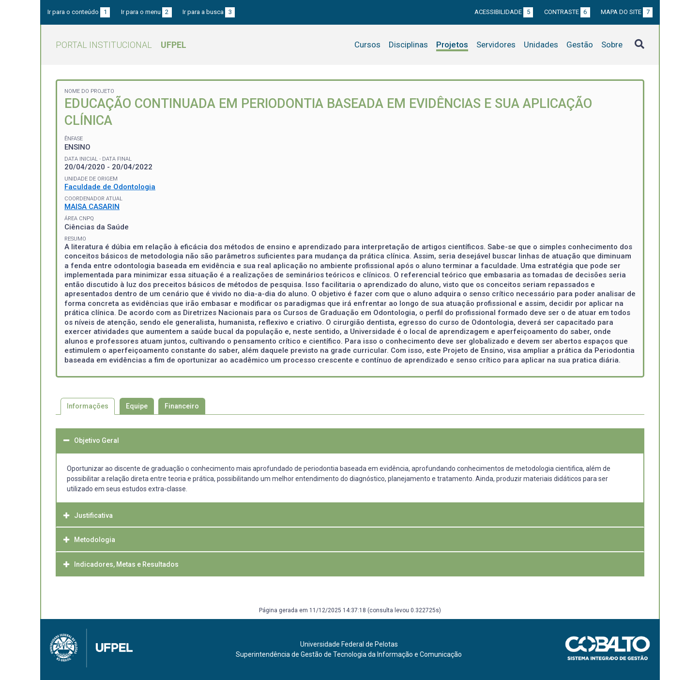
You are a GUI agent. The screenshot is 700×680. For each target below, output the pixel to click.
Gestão (579, 44)
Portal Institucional (121, 45)
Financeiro (182, 406)
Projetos (452, 44)
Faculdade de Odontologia (109, 186)
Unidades (541, 44)
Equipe (137, 406)
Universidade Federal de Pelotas (349, 644)
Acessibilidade (503, 11)
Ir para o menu (146, 11)
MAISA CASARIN (92, 206)
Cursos (367, 44)
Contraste (567, 11)
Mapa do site (627, 11)
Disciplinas (408, 44)
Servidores (496, 44)
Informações (87, 406)
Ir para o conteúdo (78, 11)
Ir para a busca (209, 11)
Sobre (612, 44)
